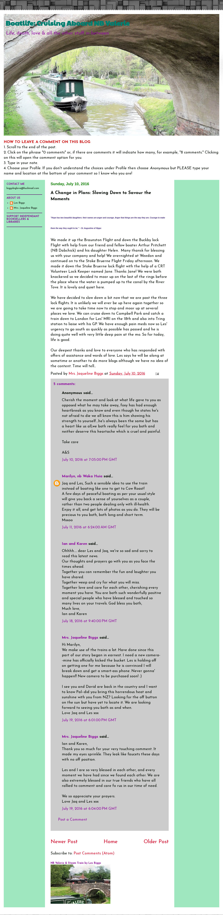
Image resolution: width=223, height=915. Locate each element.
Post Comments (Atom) (94, 853)
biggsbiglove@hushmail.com (23, 188)
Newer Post (64, 841)
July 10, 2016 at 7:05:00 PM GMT (89, 460)
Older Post (156, 841)
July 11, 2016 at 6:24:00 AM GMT (89, 527)
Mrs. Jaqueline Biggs (80, 638)
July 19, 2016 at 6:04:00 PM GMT (89, 809)
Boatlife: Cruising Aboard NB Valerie (67, 23)
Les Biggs (19, 202)
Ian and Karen (74, 544)
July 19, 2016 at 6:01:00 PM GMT (89, 720)
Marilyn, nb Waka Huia (82, 476)
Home (110, 841)
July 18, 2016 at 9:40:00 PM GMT (89, 621)
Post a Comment (72, 820)
